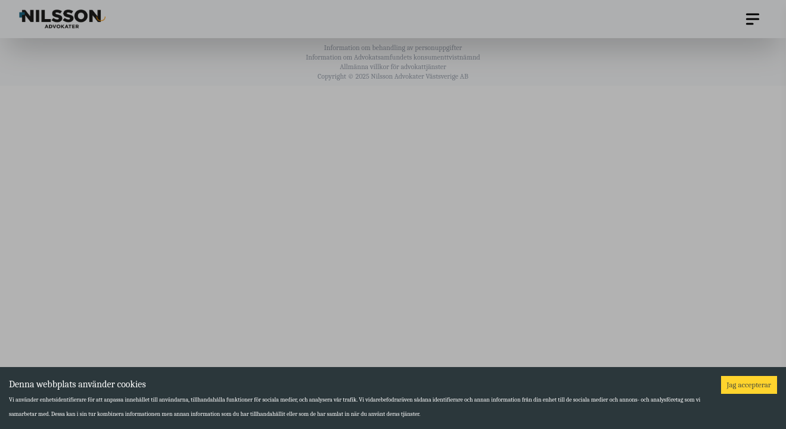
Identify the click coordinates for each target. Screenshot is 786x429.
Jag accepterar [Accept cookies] (749, 384)
